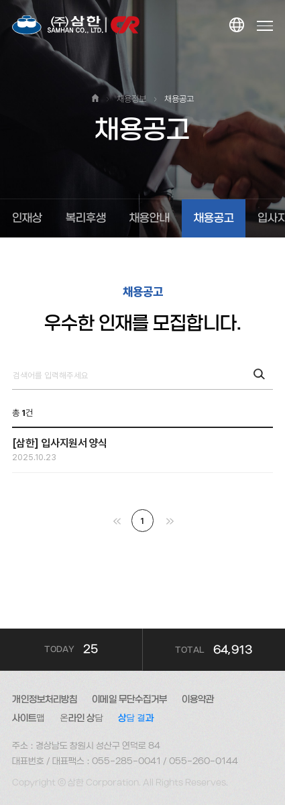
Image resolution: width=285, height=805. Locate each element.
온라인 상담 (81, 718)
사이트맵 (28, 718)
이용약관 (198, 699)
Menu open (265, 25)
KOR (235, 26)
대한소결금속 (75, 25)
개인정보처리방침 (44, 699)
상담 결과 (136, 718)
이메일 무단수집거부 (129, 699)
